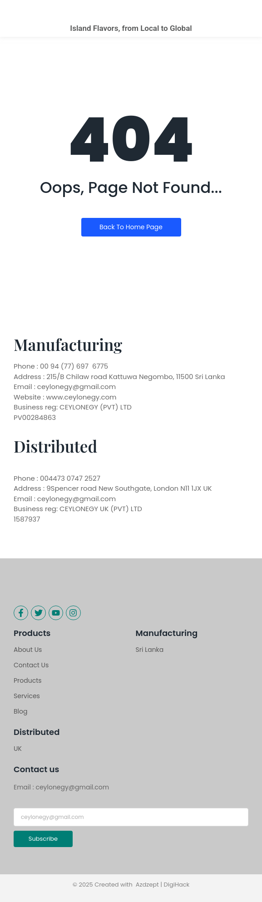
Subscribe (43, 838)
